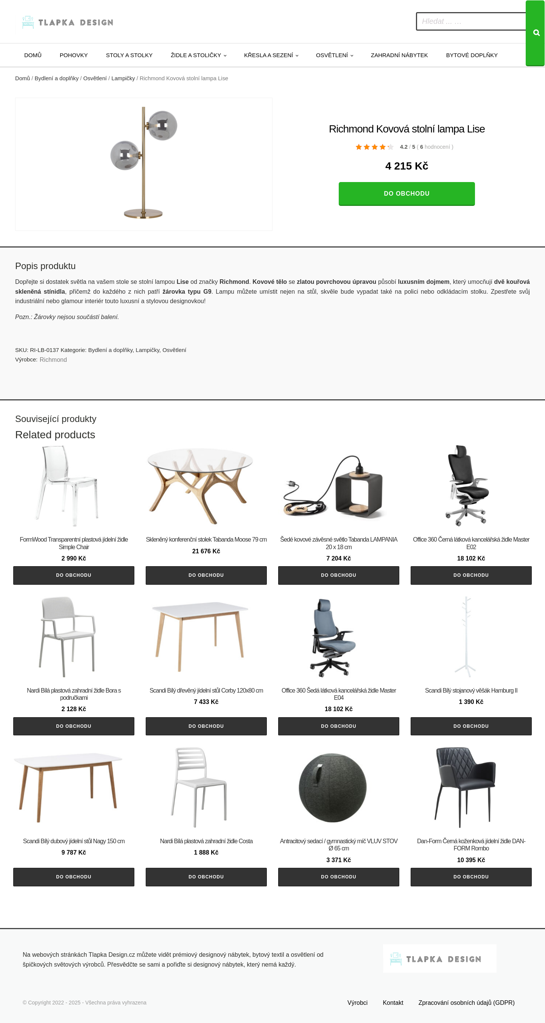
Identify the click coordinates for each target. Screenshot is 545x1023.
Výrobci (357, 1003)
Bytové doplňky (472, 55)
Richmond (53, 360)
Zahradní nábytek (399, 55)
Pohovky (74, 55)
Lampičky (123, 78)
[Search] (535, 33)
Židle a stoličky (196, 55)
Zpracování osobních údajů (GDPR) (467, 1003)
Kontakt (393, 1003)
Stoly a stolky (129, 55)
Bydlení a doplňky (57, 78)
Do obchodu (407, 193)
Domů (33, 55)
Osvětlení (332, 55)
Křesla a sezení (268, 55)
